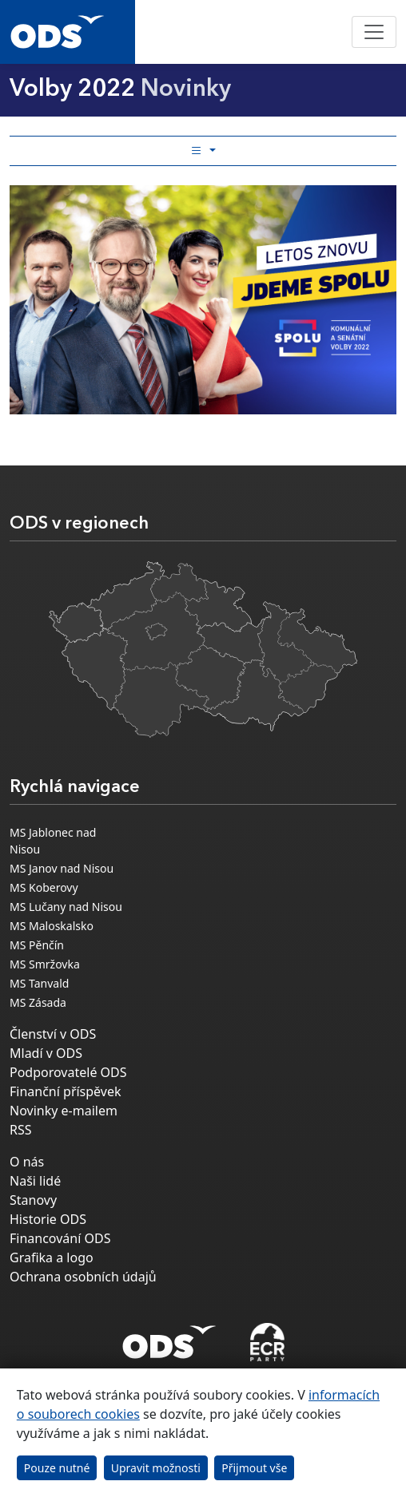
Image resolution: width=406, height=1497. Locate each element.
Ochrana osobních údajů (83, 1276)
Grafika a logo (52, 1257)
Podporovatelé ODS (68, 1072)
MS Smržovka (45, 964)
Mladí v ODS (46, 1053)
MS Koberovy (44, 887)
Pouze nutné (57, 1467)
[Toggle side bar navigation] (203, 151)
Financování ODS (60, 1238)
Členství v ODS (53, 1034)
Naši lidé (35, 1181)
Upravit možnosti (156, 1467)
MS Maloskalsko (52, 925)
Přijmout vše (254, 1467)
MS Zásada (38, 1002)
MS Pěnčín (37, 944)
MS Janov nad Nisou (61, 868)
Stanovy (33, 1200)
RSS (21, 1130)
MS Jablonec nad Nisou (53, 841)
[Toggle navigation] (374, 32)
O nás (27, 1161)
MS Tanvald (39, 983)
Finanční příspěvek (65, 1091)
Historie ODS (48, 1219)
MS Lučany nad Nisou (66, 906)
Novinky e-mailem (63, 1110)
